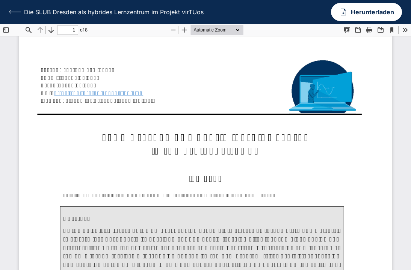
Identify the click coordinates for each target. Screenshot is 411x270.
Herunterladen (366, 12)
